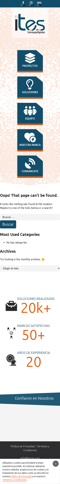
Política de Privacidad (23, 446)
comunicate (30, 165)
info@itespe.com (30, 458)
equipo (30, 113)
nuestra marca (30, 139)
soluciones (30, 86)
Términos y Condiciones (14, 480)
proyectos (30, 60)
